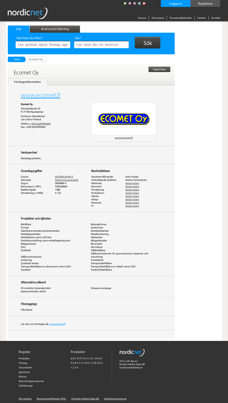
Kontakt (215, 17)
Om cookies (25, 398)
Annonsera (157, 17)
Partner (201, 17)
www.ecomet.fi (124, 137)
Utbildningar (26, 385)
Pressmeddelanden (180, 17)
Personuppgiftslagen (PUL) (51, 398)
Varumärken (25, 367)
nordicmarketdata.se (130, 367)
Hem (17, 59)
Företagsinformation (27, 82)
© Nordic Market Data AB (85, 398)
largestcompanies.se (115, 398)
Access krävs (132, 183)
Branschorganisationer (31, 381)
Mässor (23, 376)
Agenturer (24, 372)
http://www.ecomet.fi (66, 179)
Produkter (24, 358)
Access (142, 17)
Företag (23, 362)
